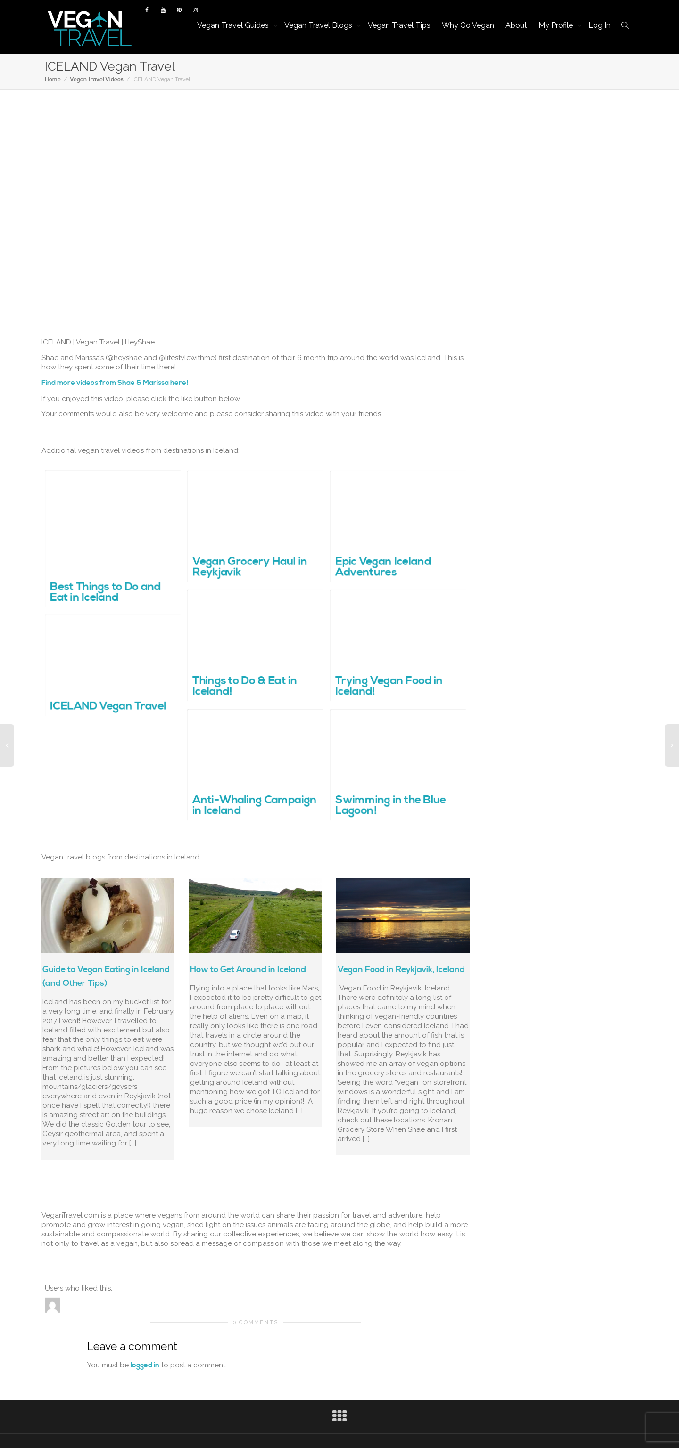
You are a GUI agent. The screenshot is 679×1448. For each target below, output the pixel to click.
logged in (145, 1365)
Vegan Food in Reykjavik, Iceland (401, 969)
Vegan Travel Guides (234, 25)
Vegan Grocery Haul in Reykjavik (249, 568)
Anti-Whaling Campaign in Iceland (254, 806)
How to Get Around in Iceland (248, 969)
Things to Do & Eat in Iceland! (244, 687)
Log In (599, 25)
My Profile (556, 25)
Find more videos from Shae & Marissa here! (114, 382)
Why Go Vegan (468, 25)
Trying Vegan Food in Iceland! (389, 687)
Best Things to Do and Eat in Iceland (105, 593)
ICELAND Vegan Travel (108, 707)
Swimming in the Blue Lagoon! (391, 806)
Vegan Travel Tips (399, 25)
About (516, 25)
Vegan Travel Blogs (319, 25)
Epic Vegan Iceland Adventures (383, 568)
